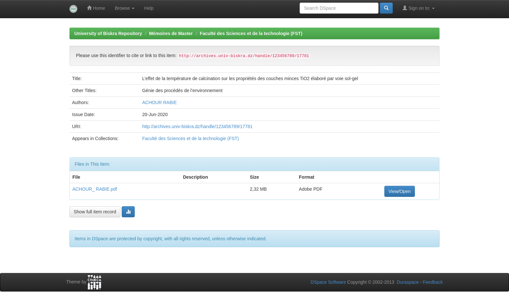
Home (96, 8)
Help (149, 8)
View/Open (400, 191)
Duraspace (408, 282)
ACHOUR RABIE (159, 102)
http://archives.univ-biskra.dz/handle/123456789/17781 (197, 126)
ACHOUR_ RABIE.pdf (94, 189)
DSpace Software (328, 282)
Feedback (433, 282)
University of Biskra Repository (108, 33)
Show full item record (95, 211)
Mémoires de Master (171, 33)
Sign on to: (419, 8)
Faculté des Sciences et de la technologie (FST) (251, 33)
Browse (125, 8)
